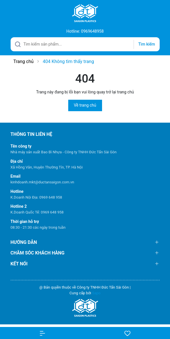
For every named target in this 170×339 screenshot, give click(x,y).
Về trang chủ (85, 105)
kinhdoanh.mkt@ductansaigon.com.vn (42, 182)
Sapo (96, 293)
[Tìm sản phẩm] (85, 44)
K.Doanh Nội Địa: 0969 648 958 (36, 197)
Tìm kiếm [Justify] (146, 44)
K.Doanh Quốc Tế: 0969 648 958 (37, 212)
